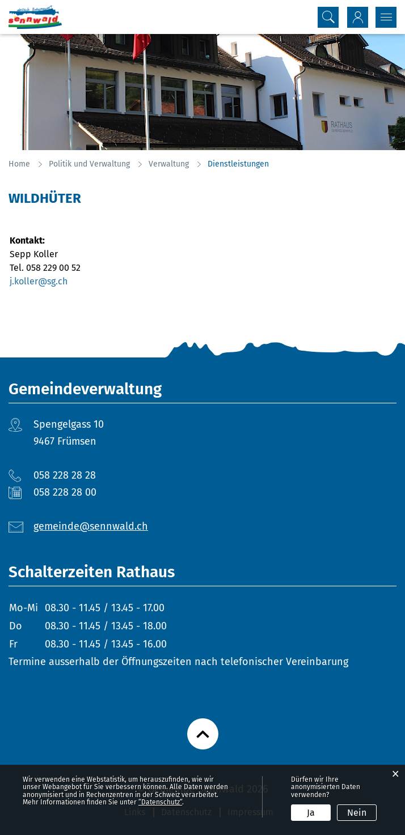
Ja (311, 812)
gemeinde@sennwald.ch (90, 526)
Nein (356, 812)
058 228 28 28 (64, 475)
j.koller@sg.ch (39, 281)
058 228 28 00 (64, 492)
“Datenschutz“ (160, 802)
